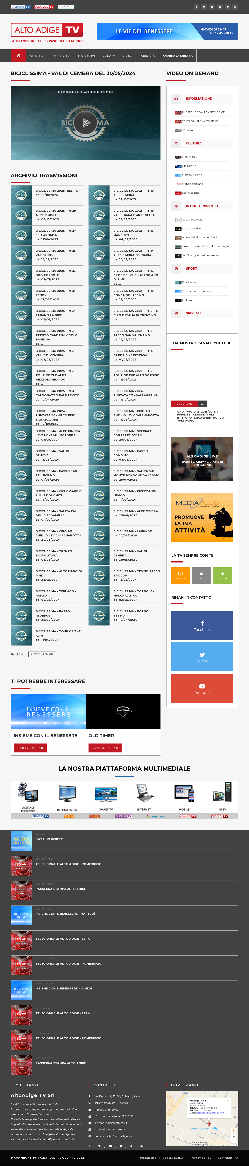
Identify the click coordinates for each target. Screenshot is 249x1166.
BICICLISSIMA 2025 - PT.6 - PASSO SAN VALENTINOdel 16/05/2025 (134, 335)
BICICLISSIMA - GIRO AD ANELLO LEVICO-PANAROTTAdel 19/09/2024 (136, 415)
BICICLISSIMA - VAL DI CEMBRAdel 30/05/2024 (130, 555)
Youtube (202, 684)
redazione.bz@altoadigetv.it (114, 1136)
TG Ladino (188, 130)
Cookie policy (173, 1158)
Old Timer (188, 300)
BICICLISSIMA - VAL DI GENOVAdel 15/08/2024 (53, 455)
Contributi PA (227, 1158)
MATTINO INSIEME (50, 839)
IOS (201, 573)
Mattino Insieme (192, 174)
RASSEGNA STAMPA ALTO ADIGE (61, 889)
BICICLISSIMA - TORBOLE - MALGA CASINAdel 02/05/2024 (134, 595)
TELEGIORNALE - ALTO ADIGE (200, 121)
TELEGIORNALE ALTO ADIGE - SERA (64, 938)
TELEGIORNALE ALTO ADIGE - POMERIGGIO (70, 864)
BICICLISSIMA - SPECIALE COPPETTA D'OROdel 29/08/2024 (133, 435)
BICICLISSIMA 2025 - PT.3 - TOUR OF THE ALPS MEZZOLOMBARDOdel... (57, 377)
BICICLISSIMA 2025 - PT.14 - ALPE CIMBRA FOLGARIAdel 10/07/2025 (135, 255)
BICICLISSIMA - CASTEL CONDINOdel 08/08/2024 (131, 455)
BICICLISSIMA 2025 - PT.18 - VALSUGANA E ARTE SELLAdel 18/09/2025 (135, 215)
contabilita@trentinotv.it (111, 1122)
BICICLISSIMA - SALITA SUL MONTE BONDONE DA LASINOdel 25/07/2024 (134, 477)
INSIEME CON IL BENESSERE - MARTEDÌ (67, 914)
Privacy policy (200, 1158)
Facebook (202, 621)
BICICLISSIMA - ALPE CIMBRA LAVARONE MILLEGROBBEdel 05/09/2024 (59, 435)
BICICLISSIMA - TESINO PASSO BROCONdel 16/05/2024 (131, 575)
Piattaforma (61, 55)
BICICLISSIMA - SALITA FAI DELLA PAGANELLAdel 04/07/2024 (56, 515)
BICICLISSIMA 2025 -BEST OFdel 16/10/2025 (59, 193)
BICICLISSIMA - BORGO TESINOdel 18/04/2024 (131, 615)
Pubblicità (147, 55)
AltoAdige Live (202, 456)
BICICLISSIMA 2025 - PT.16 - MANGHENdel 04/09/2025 (135, 235)
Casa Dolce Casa (192, 219)
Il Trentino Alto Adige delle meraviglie (205, 246)
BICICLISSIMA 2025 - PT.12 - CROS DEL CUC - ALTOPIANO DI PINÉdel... (136, 277)
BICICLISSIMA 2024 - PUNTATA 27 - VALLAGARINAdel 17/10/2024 (136, 395)
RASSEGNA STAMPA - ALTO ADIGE (203, 112)
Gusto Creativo (191, 228)
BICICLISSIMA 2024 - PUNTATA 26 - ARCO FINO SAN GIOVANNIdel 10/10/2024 (56, 417)
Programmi (86, 55)
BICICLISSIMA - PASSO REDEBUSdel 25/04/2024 (53, 615)
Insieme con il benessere (197, 291)
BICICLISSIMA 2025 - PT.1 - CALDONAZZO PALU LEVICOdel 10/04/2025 (58, 395)
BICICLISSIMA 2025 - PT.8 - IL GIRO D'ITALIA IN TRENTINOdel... (136, 315)
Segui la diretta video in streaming (202, 463)
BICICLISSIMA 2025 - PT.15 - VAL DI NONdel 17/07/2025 (57, 255)
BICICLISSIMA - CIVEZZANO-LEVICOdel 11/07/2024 (135, 495)
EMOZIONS (189, 156)
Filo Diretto (189, 165)
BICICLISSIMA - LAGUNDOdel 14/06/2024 (133, 533)
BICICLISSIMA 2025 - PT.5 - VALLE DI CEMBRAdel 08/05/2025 (57, 355)
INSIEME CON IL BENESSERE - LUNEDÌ (65, 988)
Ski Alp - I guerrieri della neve (200, 255)
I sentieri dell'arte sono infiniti (200, 237)
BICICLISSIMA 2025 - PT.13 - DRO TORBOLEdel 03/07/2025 (57, 275)
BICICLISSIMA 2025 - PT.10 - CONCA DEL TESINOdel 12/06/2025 (135, 295)
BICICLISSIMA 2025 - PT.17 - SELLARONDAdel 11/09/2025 (57, 235)
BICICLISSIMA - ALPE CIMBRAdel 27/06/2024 (136, 513)
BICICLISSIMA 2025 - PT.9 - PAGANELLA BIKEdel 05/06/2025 (57, 315)
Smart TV (180, 573)
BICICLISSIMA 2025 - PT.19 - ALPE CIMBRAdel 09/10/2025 (57, 215)
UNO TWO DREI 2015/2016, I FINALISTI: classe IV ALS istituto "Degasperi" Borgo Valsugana (200, 416)
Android (222, 573)
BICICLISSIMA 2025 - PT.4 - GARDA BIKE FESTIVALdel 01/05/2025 (134, 355)
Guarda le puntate (30, 747)
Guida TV (109, 55)
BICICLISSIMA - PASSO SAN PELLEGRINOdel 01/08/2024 (57, 475)
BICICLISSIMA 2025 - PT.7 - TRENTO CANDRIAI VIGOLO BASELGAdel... (57, 337)
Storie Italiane (191, 192)
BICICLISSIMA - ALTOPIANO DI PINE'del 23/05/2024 (57, 575)
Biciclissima (189, 282)
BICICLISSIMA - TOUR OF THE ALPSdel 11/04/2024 (59, 635)
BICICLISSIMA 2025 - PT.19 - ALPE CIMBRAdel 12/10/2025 (135, 195)
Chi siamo (37, 55)
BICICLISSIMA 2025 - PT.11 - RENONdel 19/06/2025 (57, 295)
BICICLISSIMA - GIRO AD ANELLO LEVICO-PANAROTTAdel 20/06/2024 (59, 535)
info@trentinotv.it (106, 1109)
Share (127, 55)
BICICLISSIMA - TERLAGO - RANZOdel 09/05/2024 (56, 595)
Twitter (202, 652)
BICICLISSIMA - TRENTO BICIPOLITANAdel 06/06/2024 (55, 555)
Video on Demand (42, 654)
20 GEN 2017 (184, 403)
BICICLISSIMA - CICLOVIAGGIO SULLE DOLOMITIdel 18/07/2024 (53, 497)
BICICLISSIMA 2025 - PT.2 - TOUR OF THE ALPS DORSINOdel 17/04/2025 (134, 377)
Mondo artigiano (192, 183)
